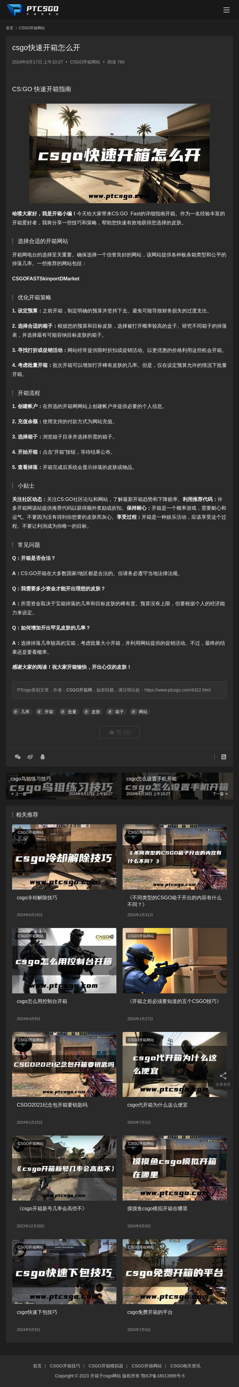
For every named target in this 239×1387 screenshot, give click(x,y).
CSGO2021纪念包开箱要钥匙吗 (52, 1105)
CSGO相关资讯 (185, 1365)
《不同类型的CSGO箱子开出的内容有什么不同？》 (174, 901)
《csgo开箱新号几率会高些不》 (52, 1208)
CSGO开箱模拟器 (106, 1365)
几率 (25, 711)
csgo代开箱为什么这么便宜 (157, 1105)
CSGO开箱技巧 (65, 1365)
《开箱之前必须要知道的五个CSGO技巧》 (174, 1001)
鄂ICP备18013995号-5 (163, 1375)
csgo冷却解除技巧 (37, 897)
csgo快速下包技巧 (37, 1312)
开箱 (49, 711)
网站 (143, 711)
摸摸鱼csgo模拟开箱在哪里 (157, 1208)
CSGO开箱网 (79, 689)
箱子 (119, 711)
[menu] (226, 10)
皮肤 (95, 711)
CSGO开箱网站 (85, 61)
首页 (9, 28)
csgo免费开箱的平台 (150, 1312)
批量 (72, 711)
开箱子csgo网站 (105, 1375)
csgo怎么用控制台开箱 (42, 1001)
